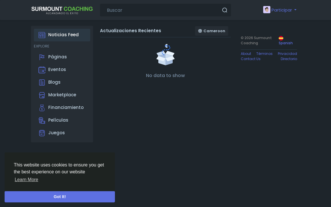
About (246, 53)
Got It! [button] (60, 196)
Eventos (52, 69)
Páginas (53, 57)
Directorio (289, 58)
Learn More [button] (26, 179)
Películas (53, 120)
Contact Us (251, 58)
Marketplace (57, 95)
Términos (264, 53)
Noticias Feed (59, 35)
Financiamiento (61, 107)
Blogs (50, 82)
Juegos (52, 133)
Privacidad (287, 53)
